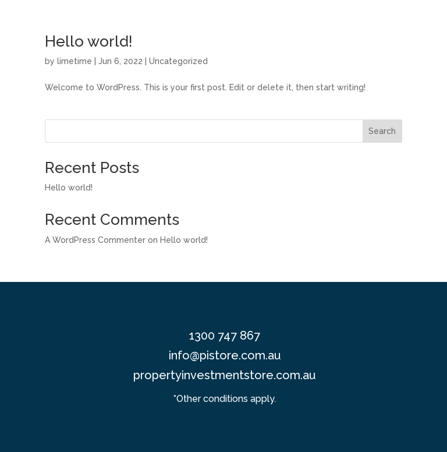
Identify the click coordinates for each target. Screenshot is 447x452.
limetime (74, 61)
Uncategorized (178, 61)
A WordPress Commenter (95, 240)
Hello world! (89, 41)
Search (382, 131)
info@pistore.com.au (225, 355)
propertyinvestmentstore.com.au (224, 375)
